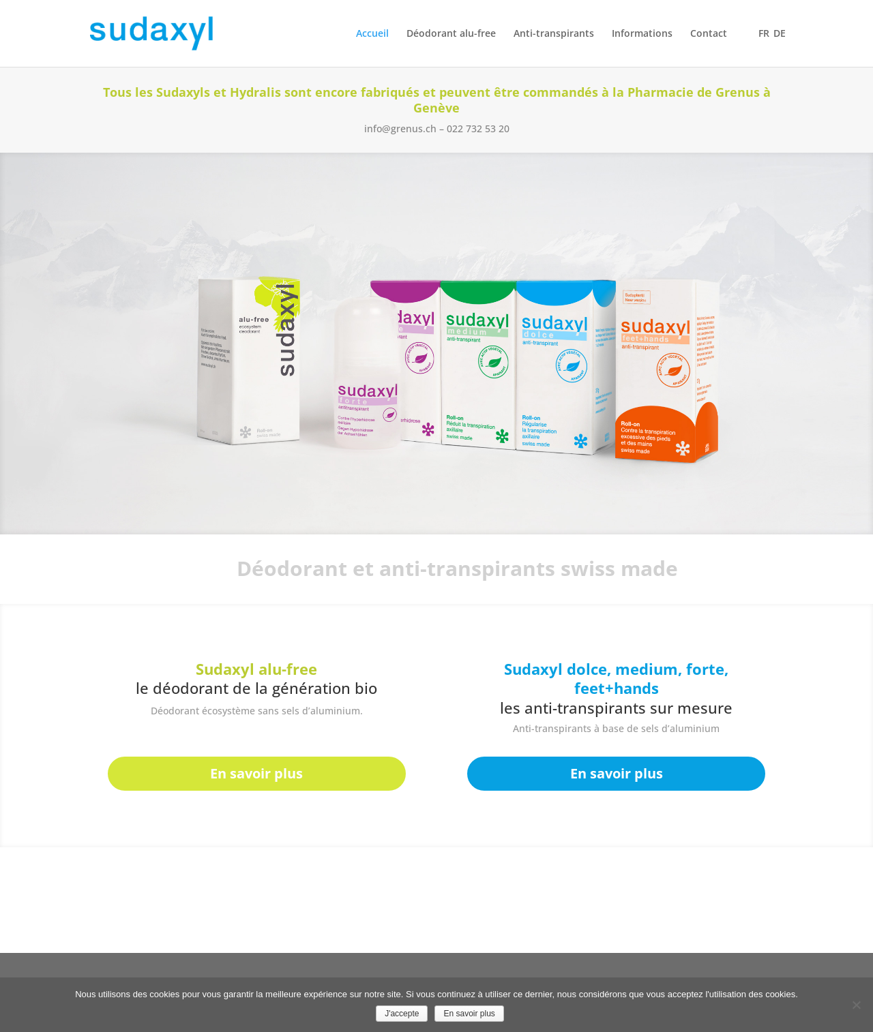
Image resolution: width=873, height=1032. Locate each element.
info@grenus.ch (400, 128)
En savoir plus (256, 773)
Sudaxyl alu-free (256, 668)
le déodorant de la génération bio (256, 688)
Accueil (372, 34)
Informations (642, 34)
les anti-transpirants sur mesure (616, 707)
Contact (708, 34)
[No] (856, 1005)
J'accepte (402, 1013)
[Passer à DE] (779, 48)
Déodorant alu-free (451, 34)
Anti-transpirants (554, 34)
